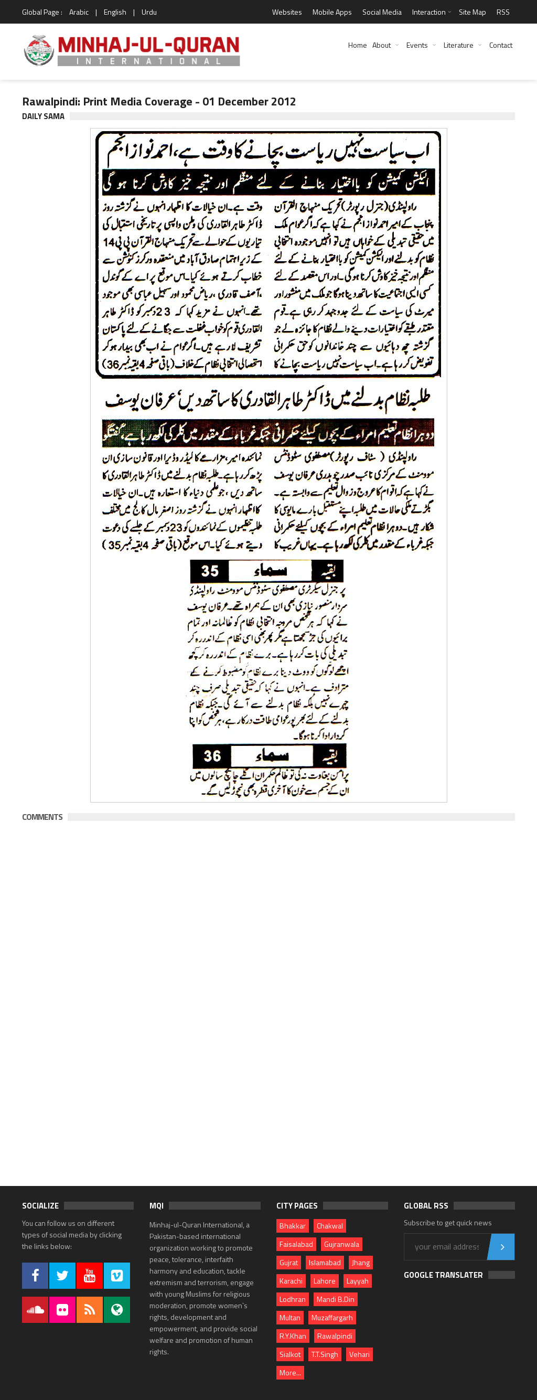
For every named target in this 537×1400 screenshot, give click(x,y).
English (115, 11)
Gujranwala (341, 1243)
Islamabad (325, 1262)
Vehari (359, 1354)
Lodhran (293, 1299)
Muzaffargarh (332, 1317)
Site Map (472, 11)
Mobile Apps (332, 11)
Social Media (382, 11)
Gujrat (289, 1262)
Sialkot (290, 1354)
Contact (500, 44)
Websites (287, 11)
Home (357, 44)
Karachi (291, 1280)
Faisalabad (296, 1243)
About (381, 44)
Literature (459, 44)
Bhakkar (293, 1225)
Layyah (358, 1280)
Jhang (361, 1262)
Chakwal (330, 1225)
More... (290, 1372)
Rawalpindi (334, 1335)
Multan (290, 1317)
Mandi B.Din (336, 1299)
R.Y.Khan (293, 1335)
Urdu (149, 11)
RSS (503, 11)
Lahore (325, 1280)
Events (417, 44)
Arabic (79, 11)
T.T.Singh (325, 1354)
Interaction (429, 11)
